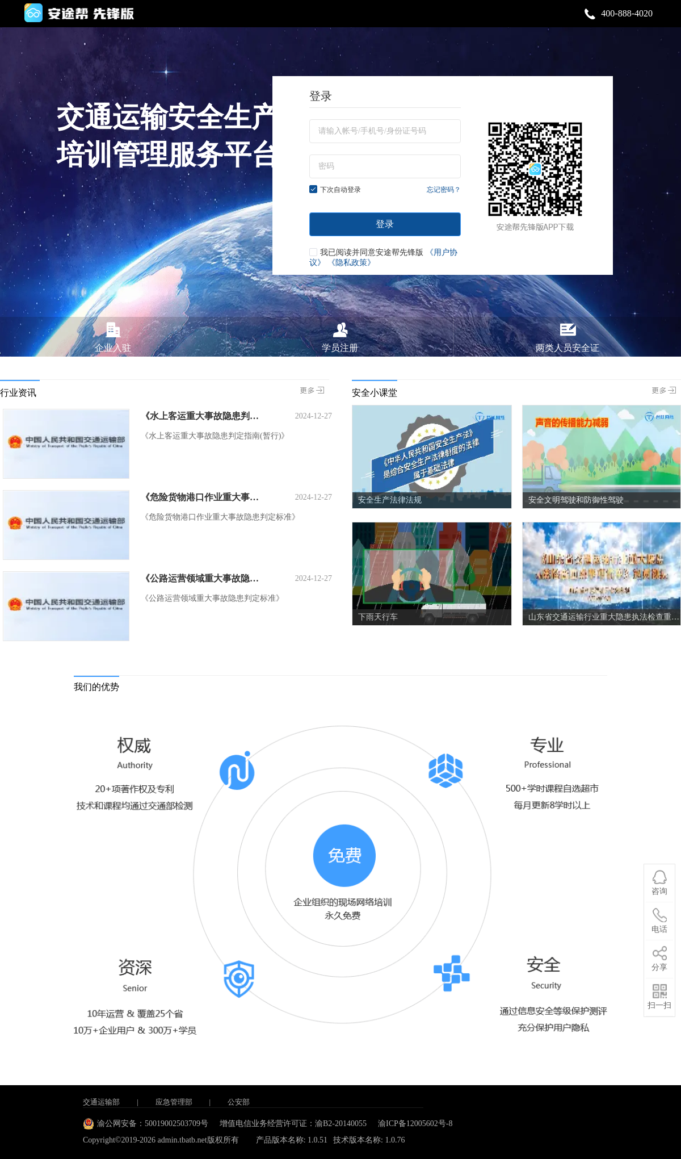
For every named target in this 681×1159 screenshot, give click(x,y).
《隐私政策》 (351, 262)
